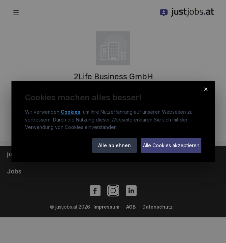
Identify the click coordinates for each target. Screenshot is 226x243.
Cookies (70, 112)
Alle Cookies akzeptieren (171, 145)
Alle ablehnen (114, 145)
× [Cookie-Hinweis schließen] (206, 89)
